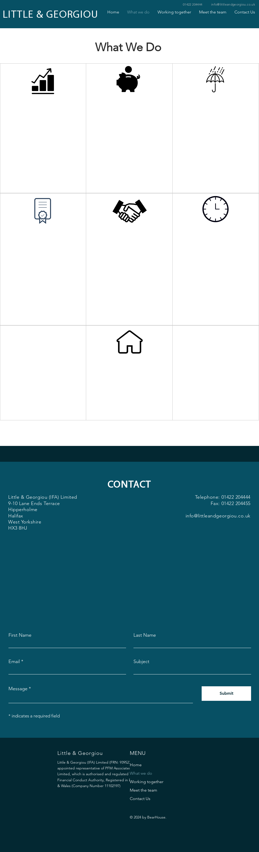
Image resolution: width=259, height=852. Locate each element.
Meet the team (143, 790)
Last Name (144, 635)
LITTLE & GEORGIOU (50, 14)
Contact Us (140, 798)
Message (17, 688)
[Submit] (226, 693)
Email (14, 661)
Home (136, 764)
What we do (141, 773)
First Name (19, 635)
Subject (141, 661)
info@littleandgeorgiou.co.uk (233, 4)
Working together (146, 781)
